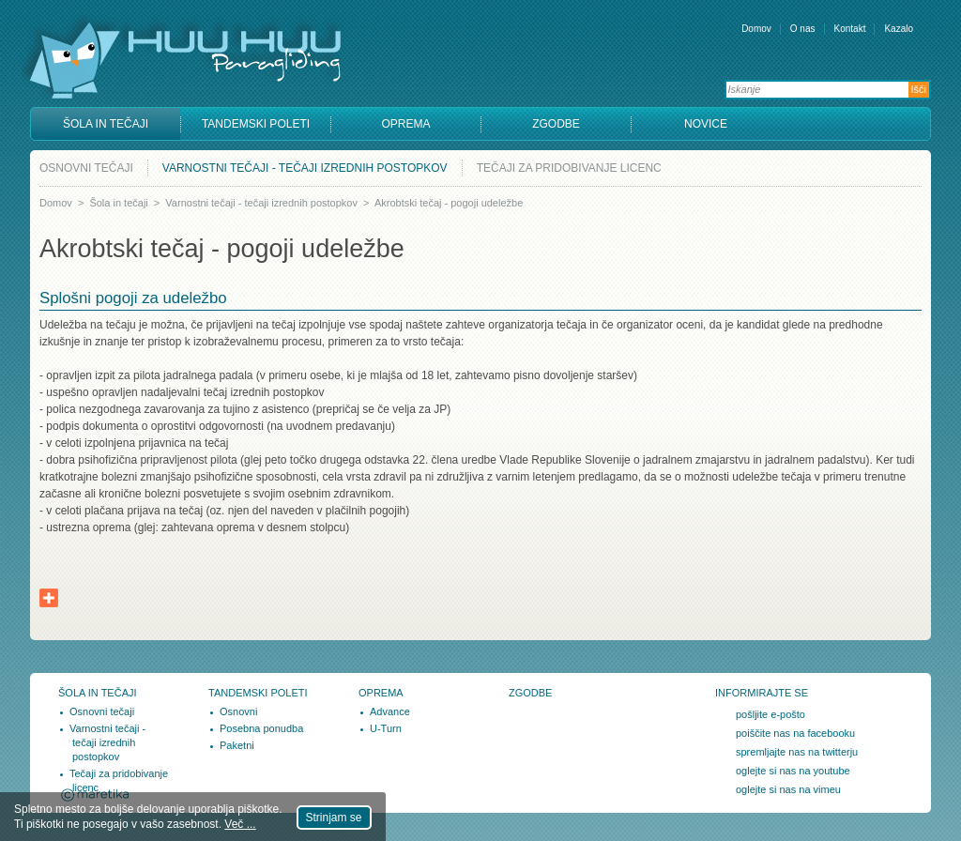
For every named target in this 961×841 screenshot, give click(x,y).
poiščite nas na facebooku (795, 733)
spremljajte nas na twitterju (797, 751)
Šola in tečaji (105, 123)
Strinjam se (334, 817)
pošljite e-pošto (770, 714)
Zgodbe (556, 123)
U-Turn (386, 728)
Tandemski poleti (256, 123)
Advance (390, 711)
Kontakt (850, 28)
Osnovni (238, 711)
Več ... (239, 824)
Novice (705, 123)
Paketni (237, 745)
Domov (756, 28)
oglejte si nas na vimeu (788, 789)
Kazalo (898, 28)
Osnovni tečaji (86, 168)
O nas (803, 28)
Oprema (405, 123)
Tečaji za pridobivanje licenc (569, 168)
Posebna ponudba (261, 728)
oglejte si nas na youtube (793, 770)
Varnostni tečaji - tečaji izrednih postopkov (305, 168)
